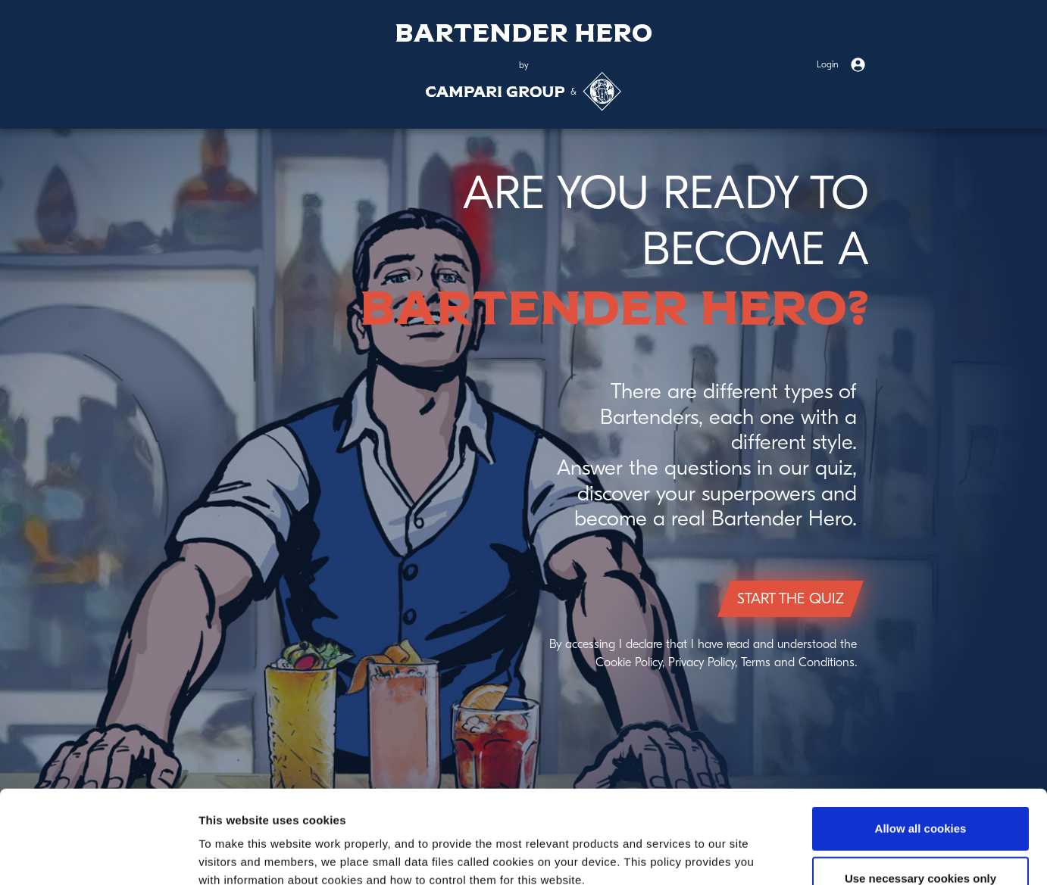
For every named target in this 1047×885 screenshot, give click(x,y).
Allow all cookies (921, 735)
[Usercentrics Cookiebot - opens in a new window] (98, 855)
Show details (795, 855)
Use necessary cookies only (920, 785)
